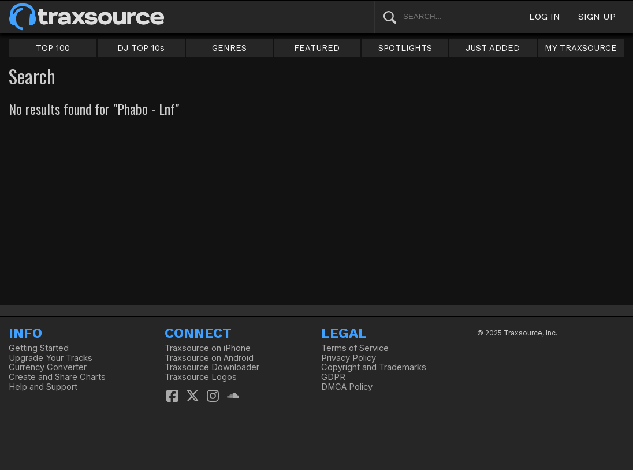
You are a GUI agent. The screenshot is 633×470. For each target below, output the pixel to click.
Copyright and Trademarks (373, 367)
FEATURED (317, 48)
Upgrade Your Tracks (50, 358)
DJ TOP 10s (141, 48)
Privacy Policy (348, 358)
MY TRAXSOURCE (581, 48)
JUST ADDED (493, 48)
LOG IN (544, 16)
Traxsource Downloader (212, 367)
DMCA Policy (347, 387)
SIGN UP (597, 16)
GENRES (229, 48)
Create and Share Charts (57, 377)
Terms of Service (355, 348)
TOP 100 (53, 48)
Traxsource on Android (209, 358)
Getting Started (39, 348)
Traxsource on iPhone (208, 348)
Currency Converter (48, 367)
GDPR (333, 377)
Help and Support (43, 387)
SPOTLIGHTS (405, 48)
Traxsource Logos (201, 377)
